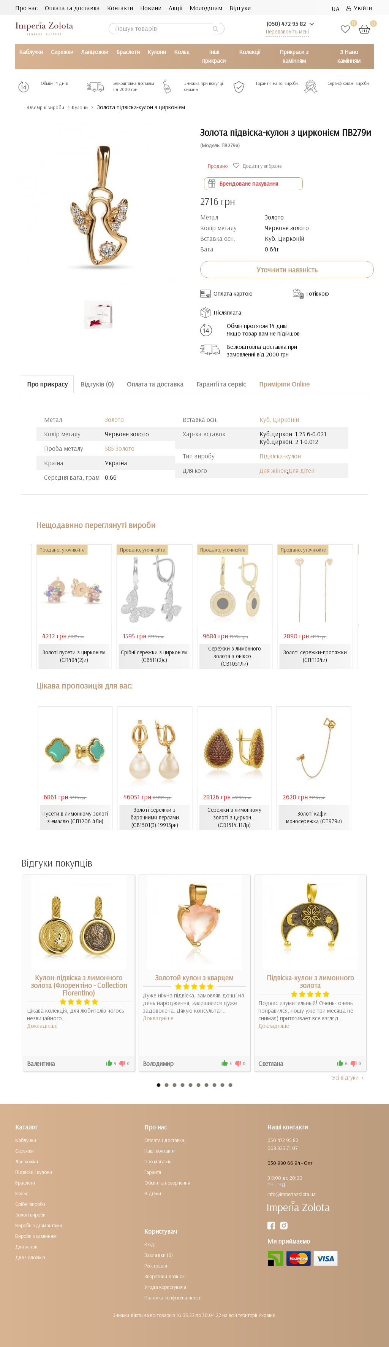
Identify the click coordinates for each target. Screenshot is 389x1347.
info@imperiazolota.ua (291, 1194)
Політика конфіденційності (173, 1297)
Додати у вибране (258, 165)
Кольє (181, 52)
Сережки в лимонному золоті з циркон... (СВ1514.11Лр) (234, 817)
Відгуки (240, 8)
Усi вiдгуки (348, 1077)
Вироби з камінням (36, 1235)
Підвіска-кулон (280, 456)
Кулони (156, 52)
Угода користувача (165, 1286)
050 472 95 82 (282, 1140)
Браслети (128, 52)
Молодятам (206, 8)
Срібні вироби (30, 1204)
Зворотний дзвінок (164, 1276)
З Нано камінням (349, 56)
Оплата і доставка (164, 1140)
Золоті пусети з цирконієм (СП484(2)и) (74, 656)
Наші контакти (159, 1150)
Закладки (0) (158, 1255)
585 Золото (119, 448)
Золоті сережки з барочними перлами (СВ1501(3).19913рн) (154, 817)
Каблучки (31, 52)
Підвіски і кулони (33, 1172)
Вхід (149, 1244)
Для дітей (301, 470)
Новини (150, 8)
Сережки (62, 52)
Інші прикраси (214, 56)
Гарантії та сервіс (221, 384)
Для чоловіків (30, 1257)
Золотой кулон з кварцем (194, 977)
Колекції (249, 52)
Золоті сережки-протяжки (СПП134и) (315, 656)
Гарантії (152, 1172)
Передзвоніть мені (287, 31)
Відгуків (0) (97, 384)
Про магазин (158, 1161)
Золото (114, 419)
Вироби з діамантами (38, 1225)
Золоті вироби (30, 1214)
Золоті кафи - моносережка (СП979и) (314, 817)
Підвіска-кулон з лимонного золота (310, 981)
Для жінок (273, 470)
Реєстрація (155, 1265)
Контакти (120, 8)
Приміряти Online (284, 384)
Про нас (26, 8)
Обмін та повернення (167, 1182)
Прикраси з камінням (294, 56)
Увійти (359, 8)
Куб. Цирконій (279, 419)
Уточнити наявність (287, 269)
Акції (175, 8)
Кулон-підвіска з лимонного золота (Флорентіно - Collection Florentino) (79, 985)
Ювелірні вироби (51, 107)
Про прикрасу (47, 384)
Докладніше (42, 1025)
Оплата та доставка (72, 8)
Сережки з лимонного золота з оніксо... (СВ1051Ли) (234, 656)
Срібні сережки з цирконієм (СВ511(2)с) (154, 656)
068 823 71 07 (282, 1148)
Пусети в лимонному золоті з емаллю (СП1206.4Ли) (75, 817)
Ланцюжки (94, 52)
